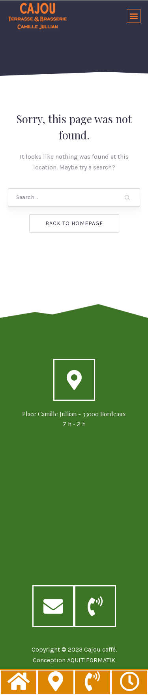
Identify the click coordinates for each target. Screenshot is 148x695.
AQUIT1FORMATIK (91, 660)
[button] (134, 16)
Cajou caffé (100, 649)
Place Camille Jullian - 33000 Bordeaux (74, 414)
